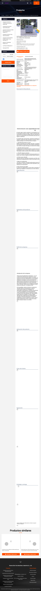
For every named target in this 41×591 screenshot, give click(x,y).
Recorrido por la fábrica (33, 572)
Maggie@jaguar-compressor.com (25, 0)
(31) (7, 43)
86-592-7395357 (36, 0)
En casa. (3, 15)
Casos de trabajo (33, 578)
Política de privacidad (33, 582)
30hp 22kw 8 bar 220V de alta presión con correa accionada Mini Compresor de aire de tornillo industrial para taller (29, 550)
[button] (6, 544)
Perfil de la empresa (33, 570)
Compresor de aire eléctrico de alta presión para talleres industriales (10, 550)
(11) (8, 31)
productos (7, 15)
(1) (7, 45)
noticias (33, 576)
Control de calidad (33, 574)
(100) (7, 23)
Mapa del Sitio (33, 580)
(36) (7, 27)
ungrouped (11, 15)
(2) (7, 35)
